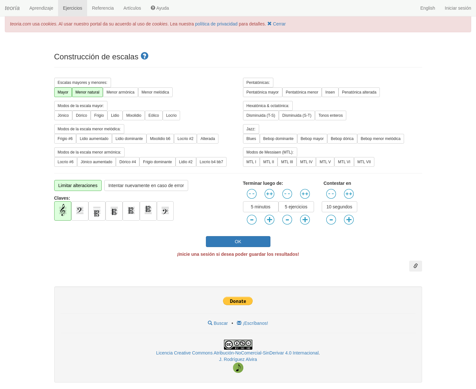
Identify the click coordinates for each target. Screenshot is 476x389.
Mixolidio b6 (160, 138)
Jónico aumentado (96, 162)
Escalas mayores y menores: (82, 82)
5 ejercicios (296, 206)
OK (238, 241)
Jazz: (251, 129)
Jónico (63, 115)
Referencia (103, 8)
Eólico (153, 115)
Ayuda (160, 8)
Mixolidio (133, 115)
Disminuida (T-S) (261, 115)
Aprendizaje (41, 8)
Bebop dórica (342, 138)
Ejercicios (72, 8)
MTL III (287, 162)
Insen (330, 92)
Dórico (81, 115)
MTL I (251, 162)
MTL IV (306, 162)
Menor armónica (120, 92)
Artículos (132, 8)
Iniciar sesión (458, 8)
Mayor (63, 92)
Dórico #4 (127, 162)
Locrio (171, 115)
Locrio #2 (185, 138)
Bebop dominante (278, 138)
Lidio (115, 115)
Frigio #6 (65, 138)
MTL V (325, 162)
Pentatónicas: (258, 82)
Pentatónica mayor (263, 92)
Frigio (99, 115)
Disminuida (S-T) (296, 115)
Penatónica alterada (359, 92)
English (427, 8)
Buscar (218, 323)
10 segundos (339, 206)
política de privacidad (216, 23)
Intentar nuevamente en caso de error (146, 185)
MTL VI (344, 162)
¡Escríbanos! (252, 323)
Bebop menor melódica (380, 138)
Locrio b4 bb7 (211, 162)
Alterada (207, 138)
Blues (251, 138)
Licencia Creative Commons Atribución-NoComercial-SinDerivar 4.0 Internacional (237, 352)
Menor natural (87, 92)
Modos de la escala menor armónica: (89, 152)
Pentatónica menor (302, 92)
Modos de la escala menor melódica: (89, 129)
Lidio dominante (129, 138)
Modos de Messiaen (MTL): (270, 152)
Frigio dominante (157, 162)
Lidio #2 (186, 162)
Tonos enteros (331, 115)
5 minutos (260, 206)
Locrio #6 (66, 162)
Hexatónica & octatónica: (268, 106)
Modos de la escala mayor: (81, 106)
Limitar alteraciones (77, 185)
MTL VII (364, 162)
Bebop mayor (312, 138)
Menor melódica (155, 92)
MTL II (268, 162)
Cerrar (276, 23)
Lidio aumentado (94, 138)
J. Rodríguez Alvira (238, 359)
